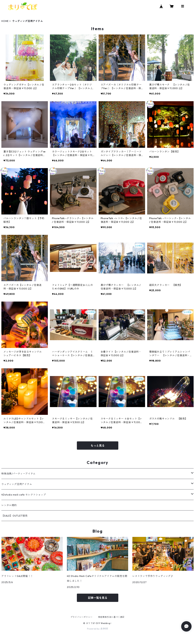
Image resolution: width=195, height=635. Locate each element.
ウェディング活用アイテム (16, 484)
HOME (5, 21)
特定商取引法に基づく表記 (111, 617)
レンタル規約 (9, 505)
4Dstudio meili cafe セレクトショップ (23, 494)
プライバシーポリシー (81, 617)
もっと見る (97, 445)
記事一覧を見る (97, 597)
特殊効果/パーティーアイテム (18, 473)
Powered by (97, 628)
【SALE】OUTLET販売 (14, 515)
